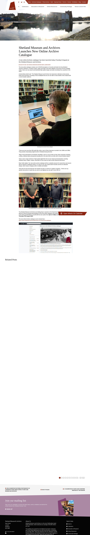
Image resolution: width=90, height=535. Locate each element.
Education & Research (37, 6)
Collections (25, 6)
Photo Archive (46, 2)
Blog (80, 2)
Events (69, 2)
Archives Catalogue (36, 2)
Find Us (64, 2)
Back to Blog (45, 489)
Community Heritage (66, 6)
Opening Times (57, 2)
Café (52, 2)
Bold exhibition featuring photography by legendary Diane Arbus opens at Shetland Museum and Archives (17, 490)
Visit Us (70, 524)
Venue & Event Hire (80, 6)
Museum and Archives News (38, 64)
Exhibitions (74, 2)
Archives (30, 64)
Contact (84, 2)
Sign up (9, 509)
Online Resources (52, 6)
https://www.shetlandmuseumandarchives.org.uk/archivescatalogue (35, 220)
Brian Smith (48, 64)
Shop (29, 2)
